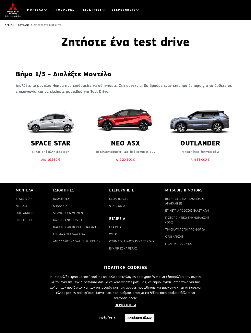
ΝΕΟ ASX (22, 206)
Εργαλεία (24, 25)
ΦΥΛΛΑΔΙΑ (60, 206)
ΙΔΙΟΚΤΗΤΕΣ (91, 9)
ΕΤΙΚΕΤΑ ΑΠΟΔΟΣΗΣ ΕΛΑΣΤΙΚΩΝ (187, 210)
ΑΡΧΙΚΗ (9, 25)
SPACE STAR (24, 199)
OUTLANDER (24, 213)
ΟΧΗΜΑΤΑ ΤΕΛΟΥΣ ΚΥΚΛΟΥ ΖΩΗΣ (131, 241)
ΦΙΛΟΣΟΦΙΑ (117, 206)
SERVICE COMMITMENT (69, 213)
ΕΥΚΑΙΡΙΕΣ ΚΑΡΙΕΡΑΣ (123, 248)
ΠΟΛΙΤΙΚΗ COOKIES (178, 244)
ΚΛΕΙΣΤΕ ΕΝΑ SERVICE (68, 220)
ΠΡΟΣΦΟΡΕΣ (64, 9)
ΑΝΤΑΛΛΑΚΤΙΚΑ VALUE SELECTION (77, 241)
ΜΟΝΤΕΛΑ (35, 9)
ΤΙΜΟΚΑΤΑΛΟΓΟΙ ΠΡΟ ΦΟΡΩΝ (185, 229)
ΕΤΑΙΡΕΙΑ (115, 227)
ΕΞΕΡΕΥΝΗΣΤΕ (124, 9)
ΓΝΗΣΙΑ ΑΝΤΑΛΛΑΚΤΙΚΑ (69, 234)
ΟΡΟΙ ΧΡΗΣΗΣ (174, 236)
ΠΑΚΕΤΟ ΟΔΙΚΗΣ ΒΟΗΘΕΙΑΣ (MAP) (76, 227)
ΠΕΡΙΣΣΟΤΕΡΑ (125, 305)
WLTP (113, 234)
